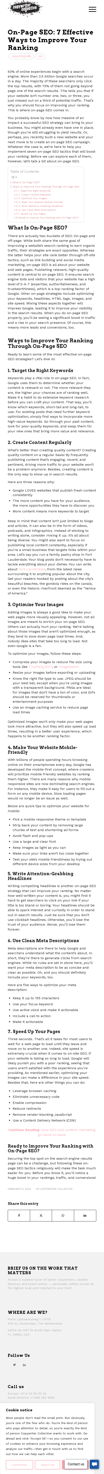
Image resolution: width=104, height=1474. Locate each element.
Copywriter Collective (56, 1188)
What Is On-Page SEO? (26, 182)
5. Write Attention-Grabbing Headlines (41, 206)
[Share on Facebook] (19, 1215)
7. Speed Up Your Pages (32, 214)
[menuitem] (90, 8)
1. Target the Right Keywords (34, 190)
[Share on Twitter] (41, 1215)
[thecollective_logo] (43, 8)
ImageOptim (69, 667)
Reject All (47, 1464)
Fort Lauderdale (31, 569)
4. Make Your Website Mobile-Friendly (41, 202)
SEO (40, 56)
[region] (47, 1438)
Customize (19, 1464)
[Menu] (90, 8)
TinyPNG (36, 667)
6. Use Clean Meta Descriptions (37, 210)
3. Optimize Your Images (32, 198)
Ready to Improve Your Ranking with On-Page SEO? (48, 217)
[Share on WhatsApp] (63, 1215)
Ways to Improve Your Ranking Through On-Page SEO (46, 186)
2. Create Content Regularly (34, 194)
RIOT (48, 667)
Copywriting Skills (21, 56)
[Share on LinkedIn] (85, 1215)
